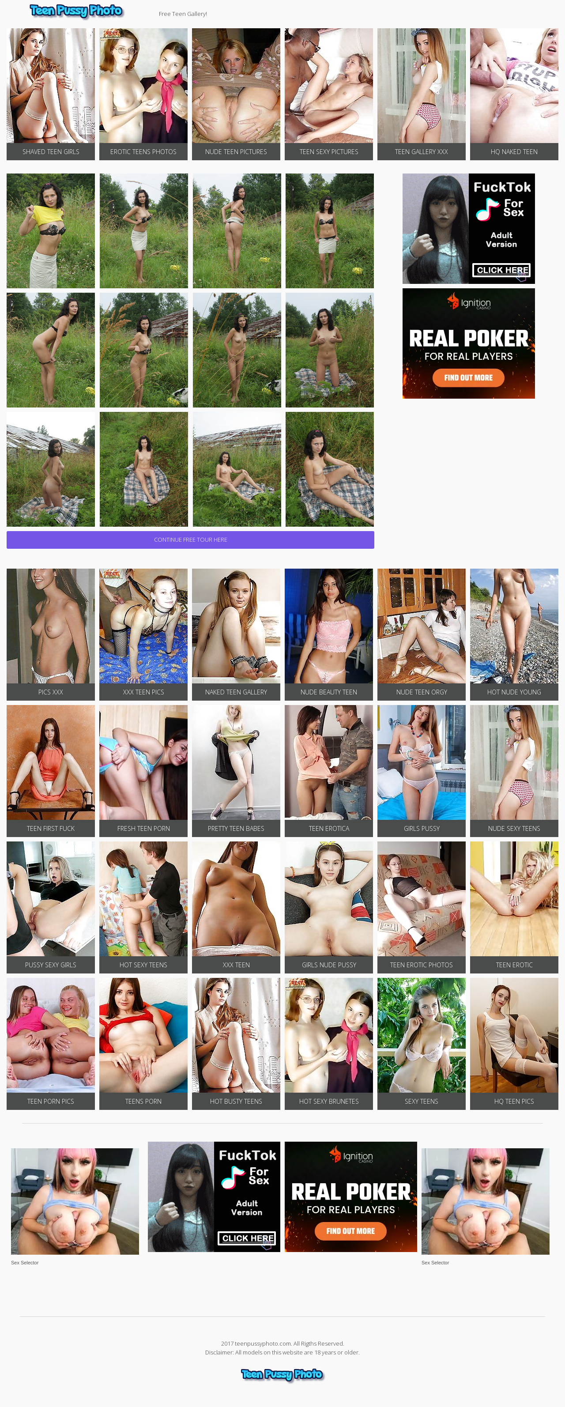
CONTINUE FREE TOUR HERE (190, 539)
